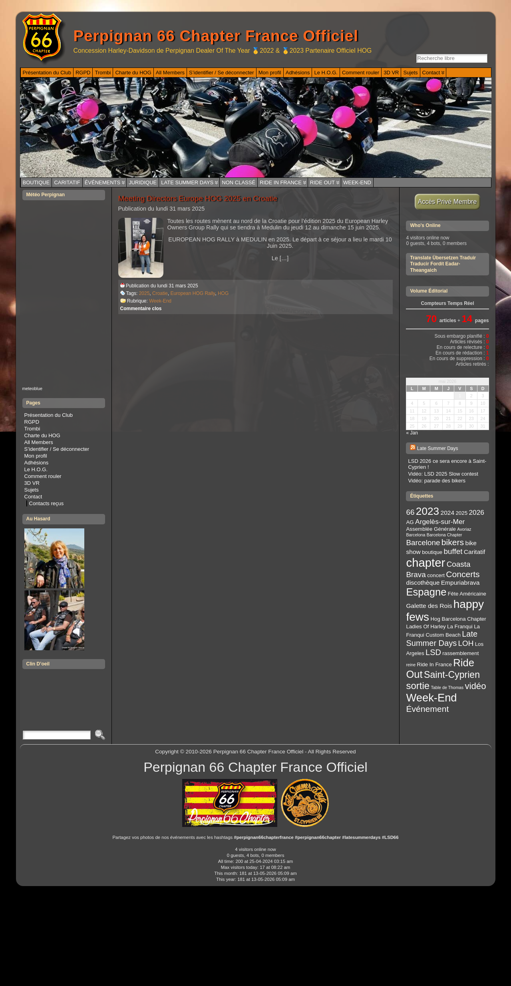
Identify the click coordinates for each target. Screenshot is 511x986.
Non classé (238, 182)
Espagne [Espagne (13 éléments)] (426, 592)
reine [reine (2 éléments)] (411, 664)
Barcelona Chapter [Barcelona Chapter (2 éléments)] (444, 534)
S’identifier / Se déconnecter (56, 449)
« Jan (412, 433)
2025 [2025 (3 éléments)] (461, 513)
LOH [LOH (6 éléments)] (466, 643)
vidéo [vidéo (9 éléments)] (475, 686)
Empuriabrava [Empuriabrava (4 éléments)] (460, 582)
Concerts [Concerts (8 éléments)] (462, 574)
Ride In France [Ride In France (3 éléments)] (434, 664)
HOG (223, 293)
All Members (38, 442)
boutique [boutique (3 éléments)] (432, 552)
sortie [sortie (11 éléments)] (417, 685)
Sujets (31, 490)
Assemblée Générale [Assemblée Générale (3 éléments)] (430, 529)
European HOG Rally (192, 293)
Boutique (36, 182)
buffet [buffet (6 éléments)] (453, 551)
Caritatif (67, 182)
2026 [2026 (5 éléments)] (476, 512)
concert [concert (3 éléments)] (436, 575)
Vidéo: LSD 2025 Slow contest (443, 474)
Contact (33, 497)
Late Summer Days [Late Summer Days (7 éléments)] (441, 638)
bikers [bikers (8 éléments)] (452, 542)
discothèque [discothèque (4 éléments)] (422, 582)
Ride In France (281, 182)
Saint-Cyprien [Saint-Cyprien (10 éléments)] (452, 674)
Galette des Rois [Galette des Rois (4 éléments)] (429, 605)
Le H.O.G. (36, 469)
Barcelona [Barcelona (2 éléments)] (415, 534)
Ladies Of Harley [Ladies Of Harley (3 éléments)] (425, 626)
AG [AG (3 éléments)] (410, 522)
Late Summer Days (187, 182)
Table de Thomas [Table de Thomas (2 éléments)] (447, 687)
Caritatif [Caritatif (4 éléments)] (474, 551)
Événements (103, 182)
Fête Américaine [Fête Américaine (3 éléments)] (467, 594)
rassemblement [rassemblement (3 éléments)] (460, 653)
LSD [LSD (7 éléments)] (433, 652)
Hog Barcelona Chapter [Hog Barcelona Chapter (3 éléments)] (458, 619)
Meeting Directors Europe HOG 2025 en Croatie (197, 198)
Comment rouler (43, 476)
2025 (144, 293)
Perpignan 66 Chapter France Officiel (216, 35)
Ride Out (322, 182)
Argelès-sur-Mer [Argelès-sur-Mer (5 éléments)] (440, 522)
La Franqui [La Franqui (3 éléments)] (460, 626)
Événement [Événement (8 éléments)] (427, 708)
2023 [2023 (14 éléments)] (427, 511)
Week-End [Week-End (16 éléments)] (431, 697)
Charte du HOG (42, 435)
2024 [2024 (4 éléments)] (448, 512)
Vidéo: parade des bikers (436, 481)
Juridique (143, 182)
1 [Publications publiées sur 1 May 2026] (460, 395)
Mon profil (35, 456)
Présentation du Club (48, 415)
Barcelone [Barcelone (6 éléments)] (423, 542)
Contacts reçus (46, 503)
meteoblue (32, 388)
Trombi (32, 429)
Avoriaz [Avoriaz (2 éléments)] (464, 529)
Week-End (357, 182)
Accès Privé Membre (448, 201)
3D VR (32, 483)
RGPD (32, 422)
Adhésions (36, 463)
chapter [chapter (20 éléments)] (425, 562)
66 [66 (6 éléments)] (410, 512)
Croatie (160, 293)
